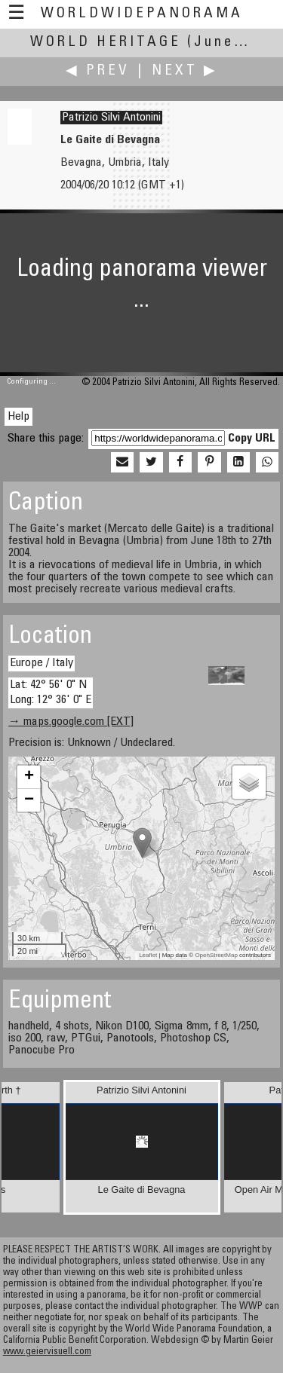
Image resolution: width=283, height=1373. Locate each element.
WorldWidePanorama (142, 14)
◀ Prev (98, 71)
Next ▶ (185, 71)
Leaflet (148, 955)
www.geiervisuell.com (47, 1352)
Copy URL (251, 439)
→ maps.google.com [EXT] (71, 722)
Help (18, 417)
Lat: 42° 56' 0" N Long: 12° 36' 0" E (50, 692)
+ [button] (29, 777)
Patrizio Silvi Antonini (111, 118)
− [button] (29, 800)
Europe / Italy (41, 663)
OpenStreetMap (216, 955)
